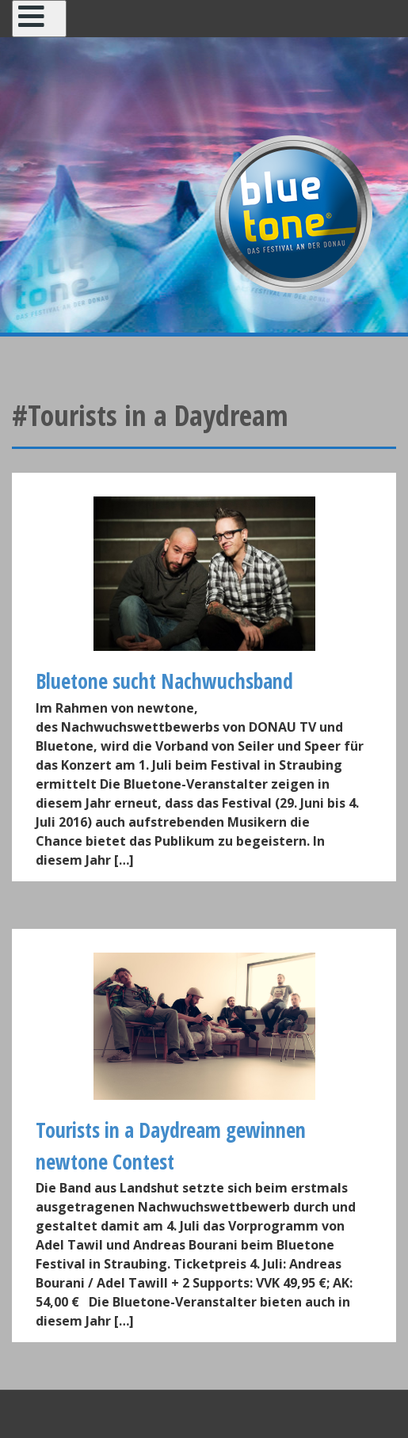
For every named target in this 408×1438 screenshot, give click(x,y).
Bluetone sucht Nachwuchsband (164, 681)
